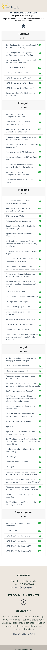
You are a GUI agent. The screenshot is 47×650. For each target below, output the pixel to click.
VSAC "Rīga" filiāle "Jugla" (16, 541)
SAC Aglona (10, 467)
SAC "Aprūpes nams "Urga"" (17, 302)
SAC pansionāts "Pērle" (15, 216)
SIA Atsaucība (11, 531)
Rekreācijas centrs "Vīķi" (15, 292)
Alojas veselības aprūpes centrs (18, 221)
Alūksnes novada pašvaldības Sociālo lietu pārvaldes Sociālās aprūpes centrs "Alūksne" (21, 284)
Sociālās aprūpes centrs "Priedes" (19, 421)
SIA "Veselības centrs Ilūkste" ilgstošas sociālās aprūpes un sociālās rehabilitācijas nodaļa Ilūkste (23, 441)
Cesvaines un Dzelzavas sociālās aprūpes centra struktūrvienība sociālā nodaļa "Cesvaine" (22, 337)
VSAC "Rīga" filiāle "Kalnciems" (18, 536)
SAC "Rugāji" (11, 457)
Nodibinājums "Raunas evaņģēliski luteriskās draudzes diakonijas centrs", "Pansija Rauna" (21, 243)
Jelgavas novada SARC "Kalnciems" (20, 152)
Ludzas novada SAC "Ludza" (17, 462)
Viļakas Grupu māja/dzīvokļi (17, 371)
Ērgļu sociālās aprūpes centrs (18, 307)
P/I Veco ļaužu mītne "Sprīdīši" (18, 330)
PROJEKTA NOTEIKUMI (23, 634)
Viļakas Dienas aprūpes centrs (18, 366)
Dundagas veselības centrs (17, 73)
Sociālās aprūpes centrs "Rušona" (19, 391)
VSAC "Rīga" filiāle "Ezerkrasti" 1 (18, 546)
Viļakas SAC (10, 426)
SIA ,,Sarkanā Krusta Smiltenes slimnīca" (22, 297)
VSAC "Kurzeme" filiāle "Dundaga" (19, 83)
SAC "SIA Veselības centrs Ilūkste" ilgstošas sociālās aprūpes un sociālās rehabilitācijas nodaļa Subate (21, 398)
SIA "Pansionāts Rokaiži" (15, 68)
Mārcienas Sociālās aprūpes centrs (20, 325)
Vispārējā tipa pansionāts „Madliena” (21, 319)
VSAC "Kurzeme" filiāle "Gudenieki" (20, 88)
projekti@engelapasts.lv (23, 587)
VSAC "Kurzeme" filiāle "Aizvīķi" (18, 78)
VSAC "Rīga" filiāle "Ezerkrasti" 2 (18, 551)
